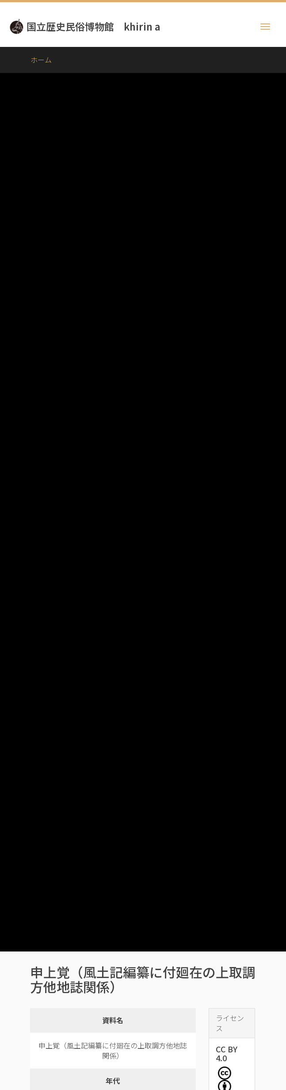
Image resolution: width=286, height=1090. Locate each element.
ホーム (41, 59)
